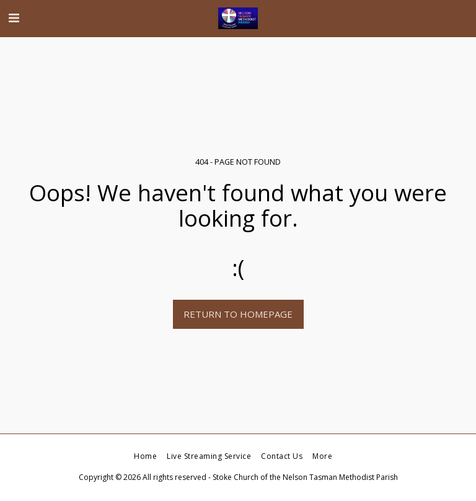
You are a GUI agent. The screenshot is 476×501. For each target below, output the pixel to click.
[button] (13, 17)
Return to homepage (238, 314)
